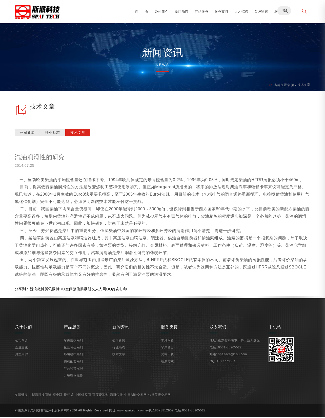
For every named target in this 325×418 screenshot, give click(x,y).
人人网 (102, 290)
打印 (124, 290)
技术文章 (79, 133)
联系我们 (280, 11)
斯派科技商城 (43, 398)
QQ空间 (67, 290)
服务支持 (220, 11)
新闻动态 (180, 11)
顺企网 (59, 398)
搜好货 (70, 398)
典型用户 (22, 358)
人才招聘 (240, 11)
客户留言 (260, 11)
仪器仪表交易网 (161, 398)
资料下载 (167, 358)
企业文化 (22, 350)
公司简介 (160, 11)
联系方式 (167, 365)
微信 (78, 290)
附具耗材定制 (74, 371)
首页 (289, 85)
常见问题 (167, 344)
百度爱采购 (102, 398)
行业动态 (54, 133)
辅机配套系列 (74, 365)
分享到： (23, 290)
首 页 (140, 11)
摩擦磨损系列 (74, 344)
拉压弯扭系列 (74, 350)
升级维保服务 (74, 379)
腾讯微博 (53, 290)
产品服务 (200, 11)
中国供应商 (84, 398)
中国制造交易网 (137, 398)
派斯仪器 (118, 398)
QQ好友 (114, 290)
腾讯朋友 (89, 290)
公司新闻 (28, 133)
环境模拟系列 (74, 358)
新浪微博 (38, 290)
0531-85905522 (229, 350)
